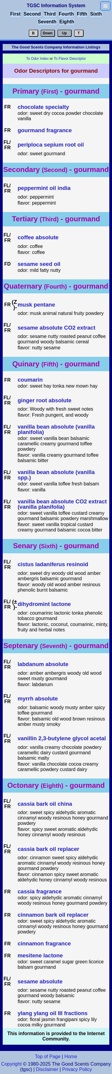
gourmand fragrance (45, 130)
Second (32, 13)
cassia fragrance (40, 892)
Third (50, 13)
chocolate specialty (43, 107)
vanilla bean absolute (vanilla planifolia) (56, 429)
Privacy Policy (76, 1069)
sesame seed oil (39, 264)
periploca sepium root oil (51, 145)
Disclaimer (47, 1069)
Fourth (66, 13)
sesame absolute (40, 982)
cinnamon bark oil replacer (53, 915)
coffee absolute (38, 237)
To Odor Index (37, 59)
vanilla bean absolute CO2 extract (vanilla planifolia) (62, 504)
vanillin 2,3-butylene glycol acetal (62, 738)
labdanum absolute (43, 664)
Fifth (82, 13)
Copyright (11, 1064)
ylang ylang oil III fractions (53, 1013)
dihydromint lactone (44, 604)
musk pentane (36, 305)
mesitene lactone (40, 956)
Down (48, 33)
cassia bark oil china (45, 804)
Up (64, 33)
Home (70, 1056)
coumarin (30, 380)
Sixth (96, 13)
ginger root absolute (44, 400)
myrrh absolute (38, 699)
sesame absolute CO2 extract (56, 328)
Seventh (47, 21)
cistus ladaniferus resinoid (53, 564)
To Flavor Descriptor (70, 59)
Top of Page (47, 1056)
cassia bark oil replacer (48, 849)
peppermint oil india (44, 188)
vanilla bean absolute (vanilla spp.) (56, 475)
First (15, 13)
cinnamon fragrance (44, 944)
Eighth (66, 21)
